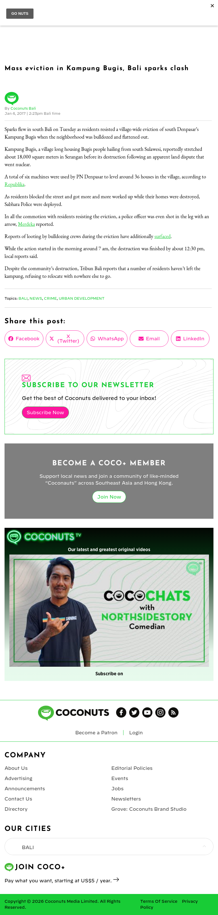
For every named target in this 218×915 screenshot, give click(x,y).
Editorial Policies (131, 768)
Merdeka (26, 224)
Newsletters (126, 798)
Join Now (109, 496)
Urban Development (81, 298)
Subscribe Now (45, 412)
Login (136, 732)
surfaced (162, 236)
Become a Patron (96, 732)
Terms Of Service (158, 901)
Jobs (117, 788)
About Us (16, 768)
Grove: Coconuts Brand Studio (148, 809)
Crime (50, 298)
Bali (23, 298)
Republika (14, 184)
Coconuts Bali (23, 108)
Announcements (25, 788)
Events (119, 778)
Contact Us (18, 798)
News (36, 298)
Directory (16, 809)
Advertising (18, 778)
